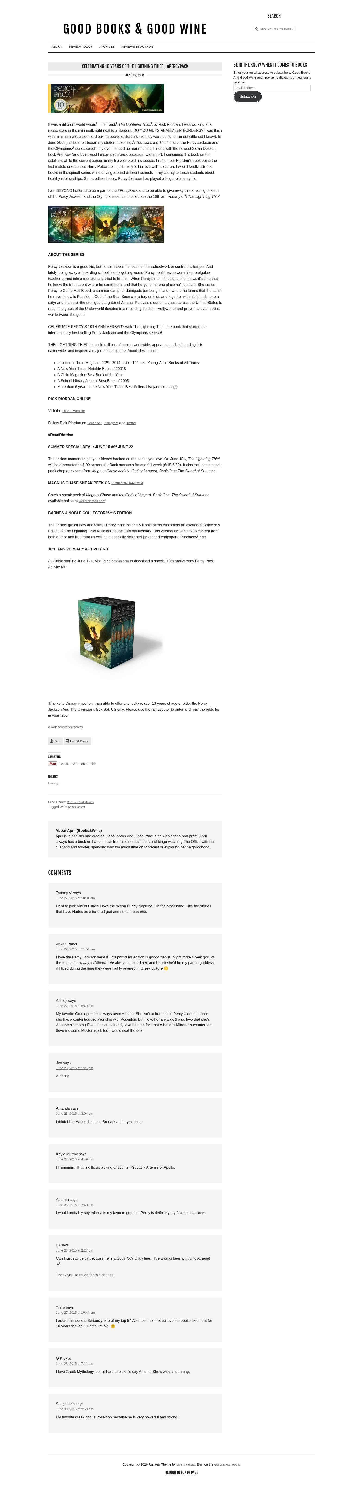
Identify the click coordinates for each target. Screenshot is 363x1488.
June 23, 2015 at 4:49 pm (77, 1163)
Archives (132, 47)
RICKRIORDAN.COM (129, 482)
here (203, 536)
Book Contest (78, 807)
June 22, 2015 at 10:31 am (78, 898)
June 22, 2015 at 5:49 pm (77, 1008)
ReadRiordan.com (94, 500)
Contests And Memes (82, 802)
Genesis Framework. (229, 1472)
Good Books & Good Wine (135, 29)
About (62, 47)
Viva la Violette (184, 1472)
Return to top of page (181, 1480)
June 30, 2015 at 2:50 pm (77, 1416)
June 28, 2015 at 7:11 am (77, 1370)
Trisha (61, 1313)
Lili (58, 1250)
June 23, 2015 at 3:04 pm (77, 1117)
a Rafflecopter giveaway (68, 727)
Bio (57, 741)
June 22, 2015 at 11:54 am (78, 950)
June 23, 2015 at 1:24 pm (77, 1070)
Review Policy (95, 47)
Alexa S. (63, 945)
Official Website (75, 410)
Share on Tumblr (86, 764)
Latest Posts (79, 741)
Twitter (135, 422)
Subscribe (248, 96)
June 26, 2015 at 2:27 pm (77, 1255)
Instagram (114, 422)
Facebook (95, 422)
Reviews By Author (173, 47)
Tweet (64, 764)
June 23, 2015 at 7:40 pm (77, 1209)
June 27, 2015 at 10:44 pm (78, 1318)
